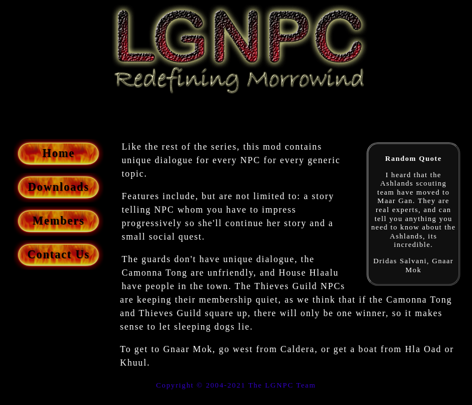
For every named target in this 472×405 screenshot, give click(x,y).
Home (58, 153)
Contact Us (59, 254)
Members (58, 220)
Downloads (59, 187)
